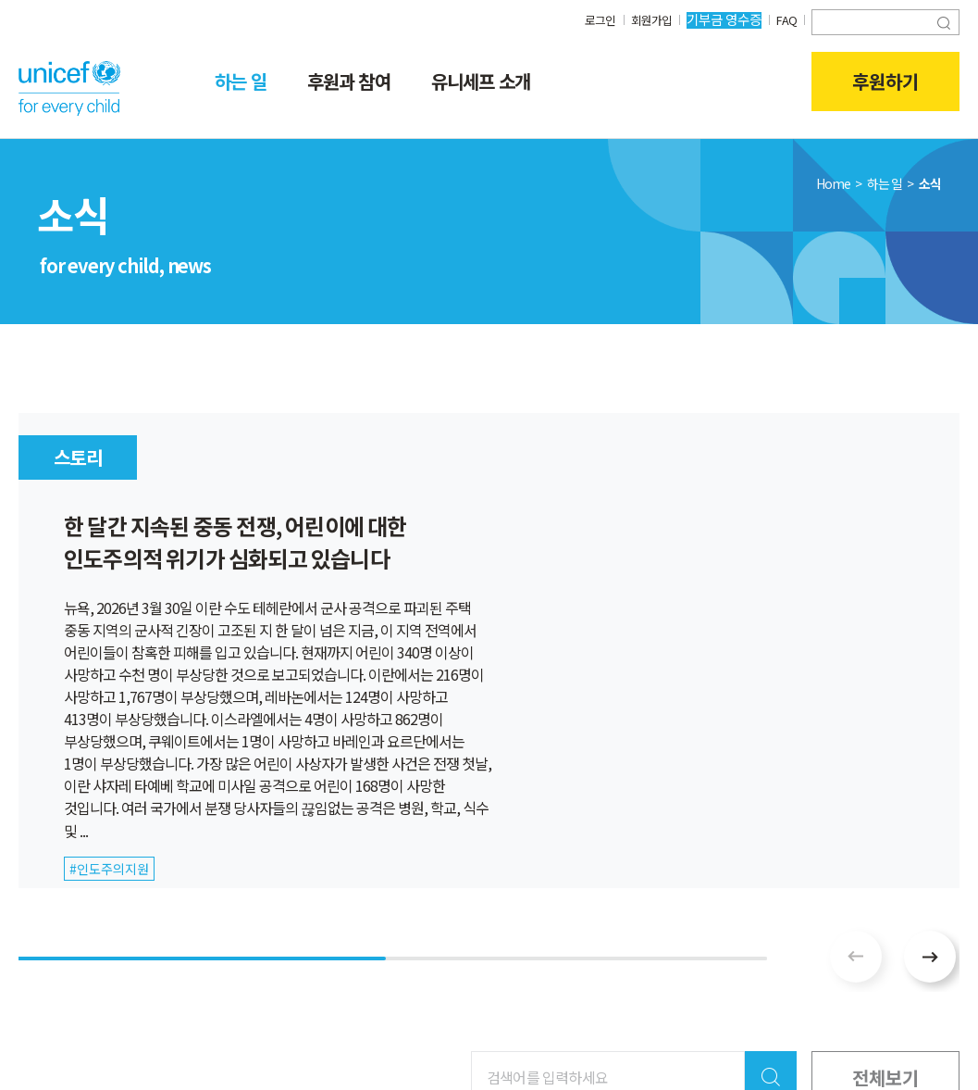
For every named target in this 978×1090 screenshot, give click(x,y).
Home (833, 183)
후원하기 (885, 81)
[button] (930, 957)
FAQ (785, 19)
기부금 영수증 (721, 19)
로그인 (593, 19)
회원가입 (647, 19)
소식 (930, 183)
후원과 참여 (348, 81)
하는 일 (240, 81)
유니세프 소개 (480, 81)
